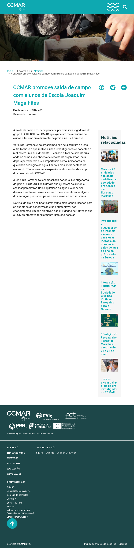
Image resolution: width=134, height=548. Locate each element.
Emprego (50, 453)
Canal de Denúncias (66, 453)
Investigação (16, 453)
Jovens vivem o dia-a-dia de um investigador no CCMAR (109, 386)
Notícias (38, 71)
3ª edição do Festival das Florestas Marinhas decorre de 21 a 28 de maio (109, 344)
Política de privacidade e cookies (100, 544)
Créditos (123, 544)
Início (10, 71)
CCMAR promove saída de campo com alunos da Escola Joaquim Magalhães (52, 95)
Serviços (12, 458)
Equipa (39, 453)
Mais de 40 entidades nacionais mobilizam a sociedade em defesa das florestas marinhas (109, 183)
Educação (13, 468)
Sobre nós (13, 447)
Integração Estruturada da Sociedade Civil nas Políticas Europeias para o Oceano (108, 296)
